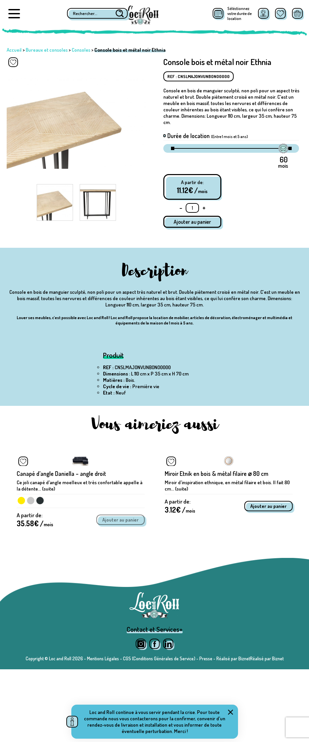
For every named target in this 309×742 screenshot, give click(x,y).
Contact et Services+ (155, 702)
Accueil (14, 50)
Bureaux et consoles (47, 50)
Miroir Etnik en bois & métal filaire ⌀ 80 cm (216, 540)
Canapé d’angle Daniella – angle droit (61, 540)
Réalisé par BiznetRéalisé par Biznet (250, 731)
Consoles (81, 50)
